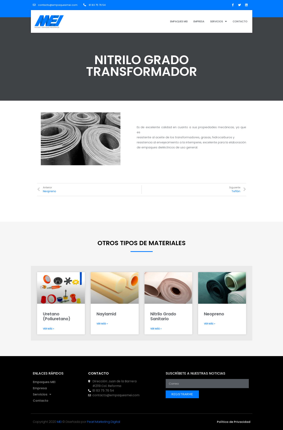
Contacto (240, 21)
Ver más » (48, 328)
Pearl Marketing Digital (103, 422)
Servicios (218, 21)
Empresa (198, 21)
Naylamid (106, 314)
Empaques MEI (179, 21)
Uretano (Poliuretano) (56, 316)
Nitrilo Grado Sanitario (163, 316)
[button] (233, 421)
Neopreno (214, 314)
